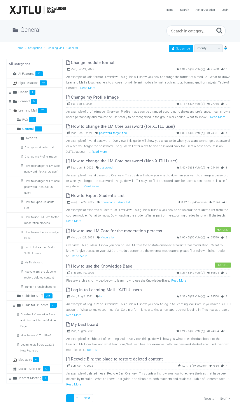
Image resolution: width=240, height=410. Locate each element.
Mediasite (28, 360)
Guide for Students (39, 305)
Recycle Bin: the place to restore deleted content (114, 359)
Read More (87, 88)
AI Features (30, 74)
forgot (117, 133)
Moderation (108, 237)
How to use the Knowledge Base (99, 266)
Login (225, 9)
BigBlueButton (32, 83)
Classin (26, 92)
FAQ (29, 120)
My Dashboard (34, 262)
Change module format (39, 147)
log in (102, 296)
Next (87, 398)
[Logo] (37, 10)
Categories (35, 48)
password (105, 133)
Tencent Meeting (33, 378)
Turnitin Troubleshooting (40, 286)
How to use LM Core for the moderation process (114, 230)
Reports (31, 138)
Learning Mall (55, 48)
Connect (27, 101)
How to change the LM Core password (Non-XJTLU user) (42, 186)
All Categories (19, 64)
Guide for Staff (37, 296)
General (73, 48)
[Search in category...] (196, 30)
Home (19, 48)
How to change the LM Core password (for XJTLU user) (120, 126)
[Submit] (219, 30)
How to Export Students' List (95, 195)
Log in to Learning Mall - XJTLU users (104, 289)
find (124, 133)
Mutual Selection (34, 369)
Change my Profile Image (41, 156)
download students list (115, 202)
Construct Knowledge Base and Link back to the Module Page (38, 320)
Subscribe (181, 48)
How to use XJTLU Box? (36, 335)
